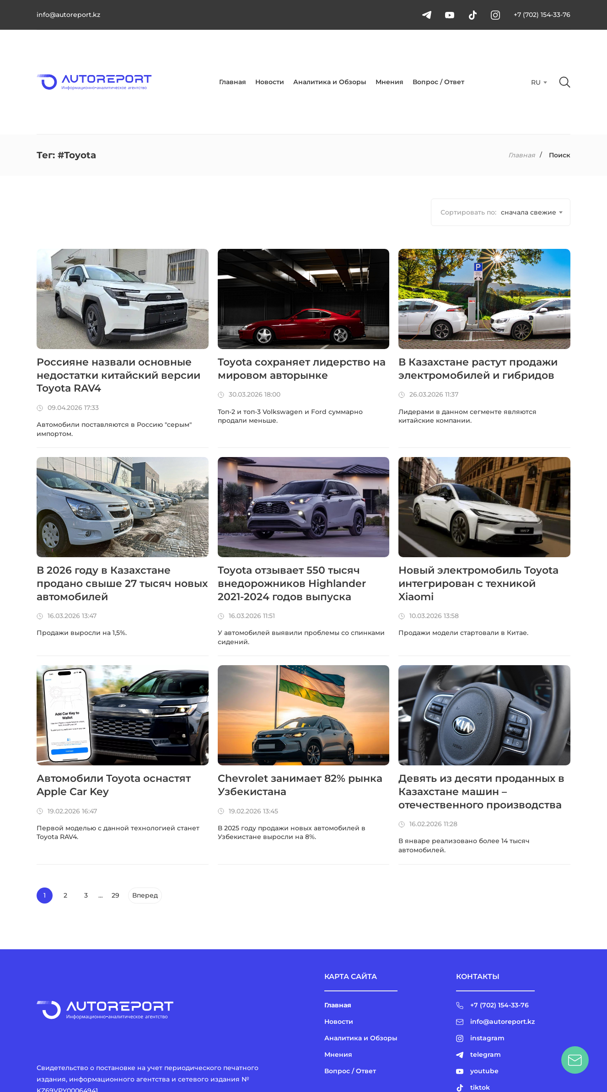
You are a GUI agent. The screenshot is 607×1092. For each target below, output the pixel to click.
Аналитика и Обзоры (329, 82)
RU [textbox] (536, 82)
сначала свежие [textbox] (528, 212)
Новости (269, 82)
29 (115, 895)
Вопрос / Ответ (438, 82)
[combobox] (538, 82)
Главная (232, 82)
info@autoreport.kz (68, 15)
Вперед (145, 895)
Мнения (389, 82)
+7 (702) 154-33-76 (542, 15)
